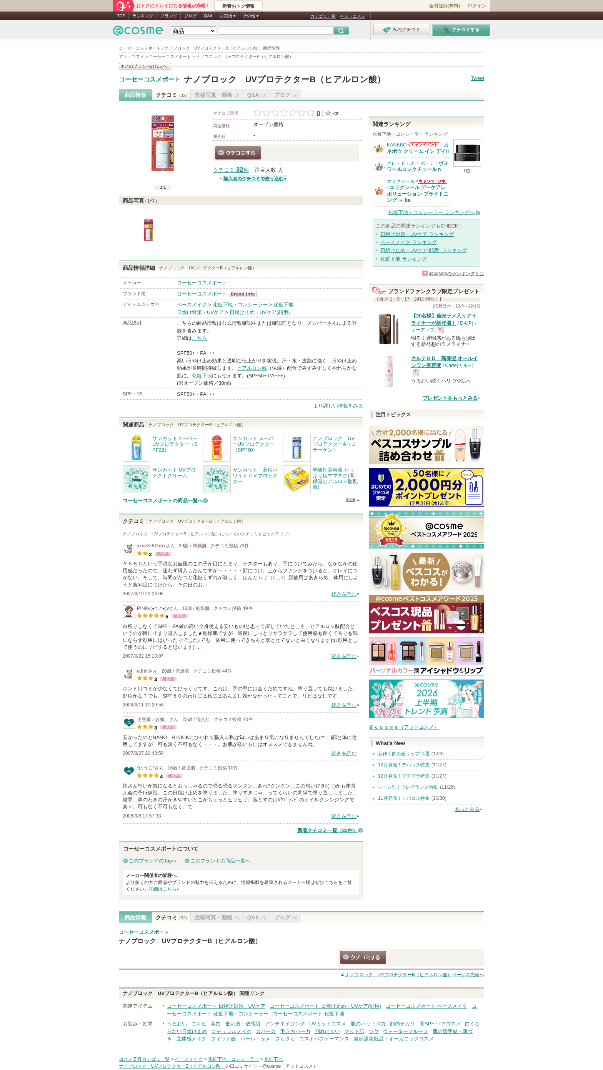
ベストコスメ (352, 16)
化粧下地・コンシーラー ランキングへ (431, 212)
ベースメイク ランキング (408, 242)
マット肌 (354, 1031)
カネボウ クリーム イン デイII (418, 148)
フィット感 (223, 1039)
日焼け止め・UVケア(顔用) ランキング (423, 250)
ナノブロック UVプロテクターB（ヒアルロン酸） (285, 79)
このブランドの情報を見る (145, 66)
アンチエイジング (285, 1024)
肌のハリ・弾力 (368, 1024)
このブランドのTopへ (153, 861)
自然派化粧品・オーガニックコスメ (394, 1039)
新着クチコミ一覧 (327, 830)
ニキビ (199, 1024)
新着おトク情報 (238, 6)
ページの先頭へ (414, 974)
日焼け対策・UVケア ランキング (417, 234)
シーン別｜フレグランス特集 (408, 787)
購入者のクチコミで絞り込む (253, 178)
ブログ (190, 15)
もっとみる (467, 809)
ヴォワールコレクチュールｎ (417, 166)
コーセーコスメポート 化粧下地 (308, 1014)
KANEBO (396, 145)
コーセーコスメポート (149, 79)
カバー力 (266, 1031)
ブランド (168, 15)
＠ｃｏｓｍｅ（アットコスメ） (404, 727)
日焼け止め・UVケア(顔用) (260, 312)
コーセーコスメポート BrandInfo (245, 294)
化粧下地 (283, 304)
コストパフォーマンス (324, 1039)
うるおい (177, 1024)
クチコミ (171, 95)
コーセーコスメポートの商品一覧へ (163, 500)
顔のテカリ (402, 1024)
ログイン (477, 5)
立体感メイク (192, 1039)
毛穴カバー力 (295, 1031)
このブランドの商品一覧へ (220, 861)
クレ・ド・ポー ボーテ (410, 163)
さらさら (285, 1039)
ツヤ (374, 1031)
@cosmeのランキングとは (456, 273)
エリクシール (401, 181)
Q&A (208, 15)
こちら (199, 338)
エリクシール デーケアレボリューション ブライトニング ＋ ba (417, 193)
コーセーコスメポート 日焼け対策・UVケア (216, 1006)
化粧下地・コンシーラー (240, 304)
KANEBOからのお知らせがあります (423, 144)
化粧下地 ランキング (403, 259)
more (350, 499)
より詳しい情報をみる (338, 406)
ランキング (142, 15)
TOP (121, 15)
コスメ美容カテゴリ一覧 (144, 1059)
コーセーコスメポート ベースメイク (426, 1006)
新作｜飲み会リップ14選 (404, 753)
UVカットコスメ (327, 1024)
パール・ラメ (255, 1039)
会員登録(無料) (444, 5)
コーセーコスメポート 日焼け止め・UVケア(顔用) (325, 1006)
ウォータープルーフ (405, 1031)
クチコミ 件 (231, 170)
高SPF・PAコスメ (440, 1024)
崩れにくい (327, 1031)
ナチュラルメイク (232, 1031)
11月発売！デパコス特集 (404, 798)
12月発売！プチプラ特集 (404, 776)
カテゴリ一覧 (323, 16)
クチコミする (238, 153)
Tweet (477, 78)
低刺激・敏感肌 (242, 1024)
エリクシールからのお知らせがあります (431, 181)
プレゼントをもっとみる (450, 398)
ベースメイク (192, 304)
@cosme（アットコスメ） (290, 1066)
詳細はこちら (163, 889)
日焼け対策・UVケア (200, 312)
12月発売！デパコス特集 (404, 765)
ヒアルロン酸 (252, 368)
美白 (216, 1024)
